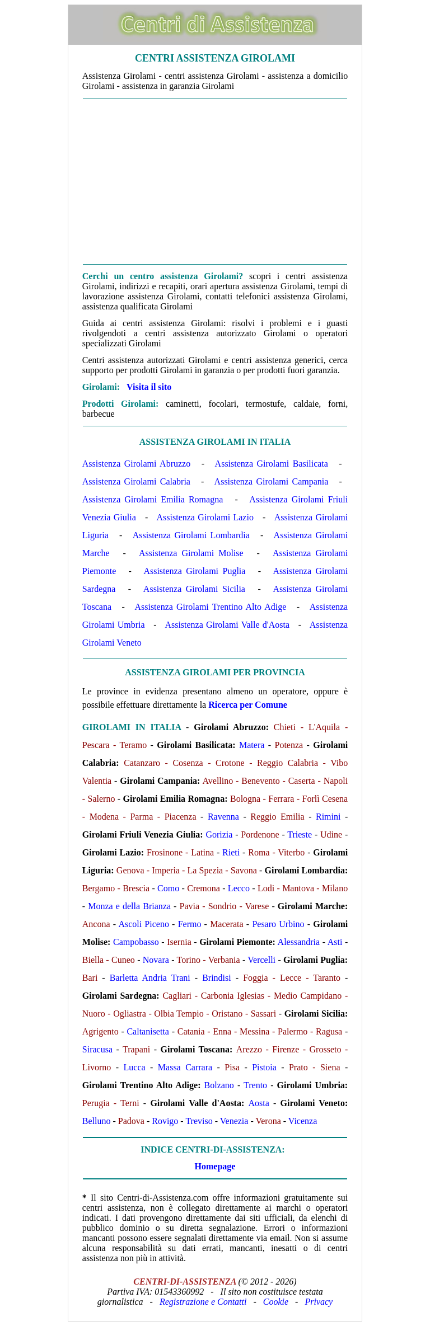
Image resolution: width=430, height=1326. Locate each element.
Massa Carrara (185, 1067)
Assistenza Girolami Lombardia (191, 535)
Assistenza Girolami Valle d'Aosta (227, 624)
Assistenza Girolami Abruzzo (136, 463)
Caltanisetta (148, 1031)
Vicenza (302, 1121)
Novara (156, 960)
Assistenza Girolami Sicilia (194, 589)
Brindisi (216, 977)
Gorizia (218, 834)
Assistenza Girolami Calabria (136, 481)
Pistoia (264, 1067)
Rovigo (165, 1121)
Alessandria (299, 942)
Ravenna (223, 816)
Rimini (328, 816)
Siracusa (97, 1049)
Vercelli (261, 960)
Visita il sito (149, 387)
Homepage (215, 1166)
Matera (251, 745)
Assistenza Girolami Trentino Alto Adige (210, 607)
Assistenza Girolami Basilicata (271, 463)
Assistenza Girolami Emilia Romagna (152, 499)
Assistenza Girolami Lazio (205, 517)
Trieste (299, 834)
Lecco (239, 888)
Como (168, 888)
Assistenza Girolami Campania (271, 481)
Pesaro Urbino (278, 924)
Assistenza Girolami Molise (191, 553)
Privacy (319, 1301)
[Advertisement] (215, 181)
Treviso (198, 1121)
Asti (335, 942)
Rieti (231, 852)
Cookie (275, 1301)
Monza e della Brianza (129, 906)
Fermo (190, 924)
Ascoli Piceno (143, 924)
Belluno (96, 1121)
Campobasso (136, 942)
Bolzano (219, 1085)
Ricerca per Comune (247, 704)
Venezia (234, 1121)
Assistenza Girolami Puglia (194, 571)
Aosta (258, 1103)
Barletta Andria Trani (150, 977)
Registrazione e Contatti (203, 1301)
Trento (255, 1085)
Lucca (135, 1067)
